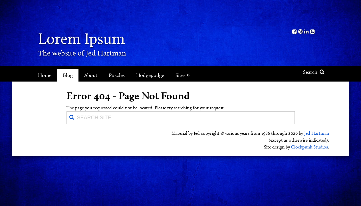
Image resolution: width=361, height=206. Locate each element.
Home (44, 75)
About (90, 75)
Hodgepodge (150, 75)
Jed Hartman (316, 133)
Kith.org (303, 14)
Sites (183, 75)
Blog (68, 75)
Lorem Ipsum (81, 38)
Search (313, 72)
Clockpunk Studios (309, 147)
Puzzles (117, 75)
